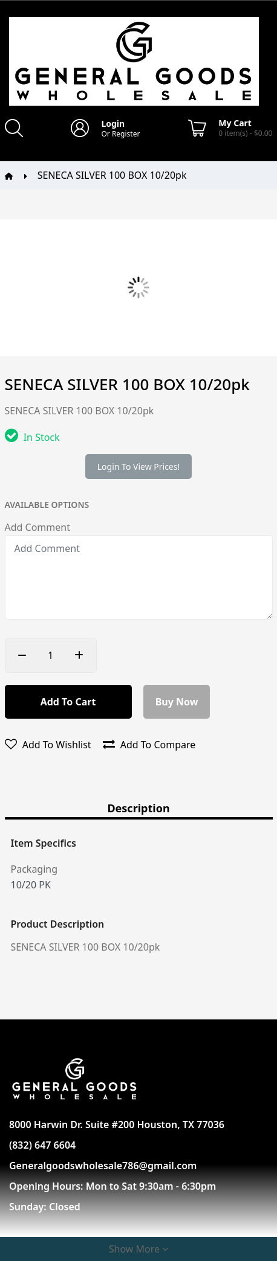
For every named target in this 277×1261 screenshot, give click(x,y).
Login (113, 123)
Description (138, 809)
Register (126, 134)
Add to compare (149, 744)
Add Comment (37, 527)
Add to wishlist (48, 744)
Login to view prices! (138, 466)
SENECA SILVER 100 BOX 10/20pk (112, 175)
